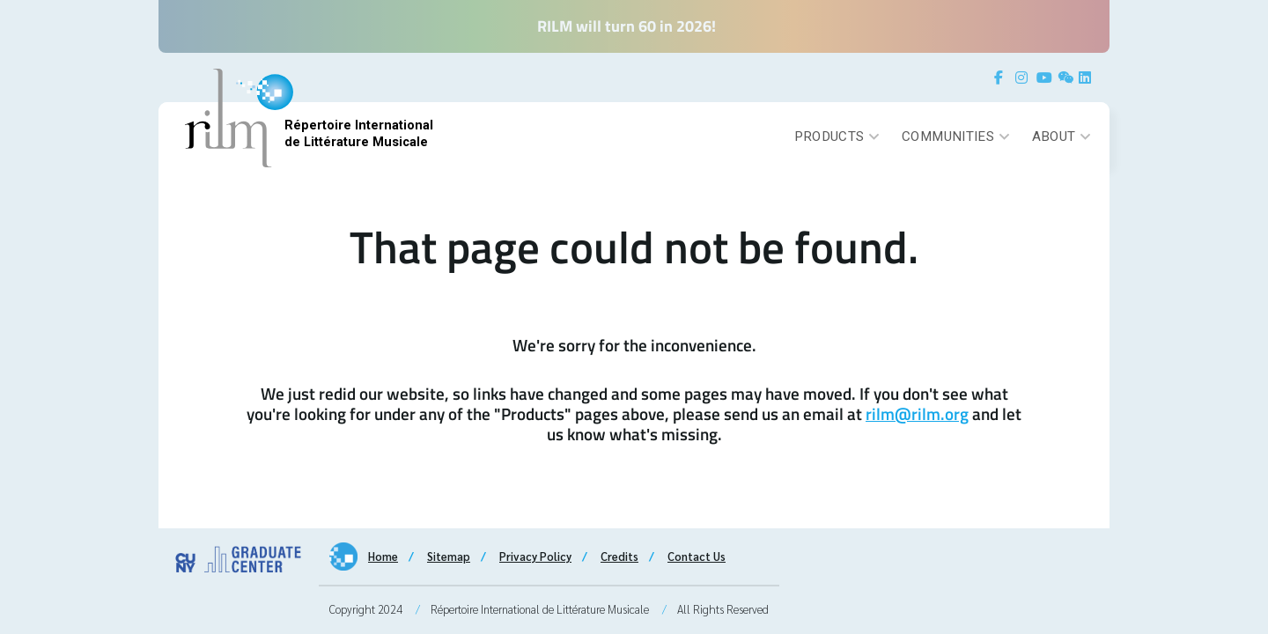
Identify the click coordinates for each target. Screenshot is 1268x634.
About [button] (1054, 136)
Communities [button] (948, 136)
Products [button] (829, 136)
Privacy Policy (535, 556)
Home (383, 556)
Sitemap (448, 556)
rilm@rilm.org (917, 413)
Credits (619, 556)
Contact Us (696, 556)
